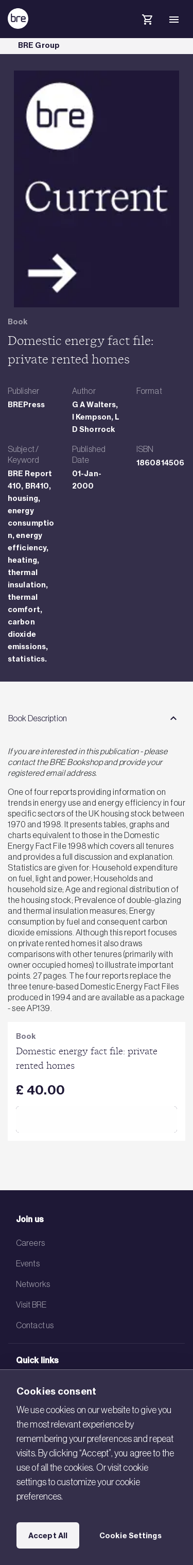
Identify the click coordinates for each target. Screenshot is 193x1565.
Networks (33, 1284)
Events (28, 1263)
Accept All (47, 1535)
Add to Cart (96, 1119)
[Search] (120, 27)
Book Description (37, 718)
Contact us (35, 1325)
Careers (30, 1242)
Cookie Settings (130, 1535)
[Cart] (147, 21)
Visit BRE (31, 1304)
